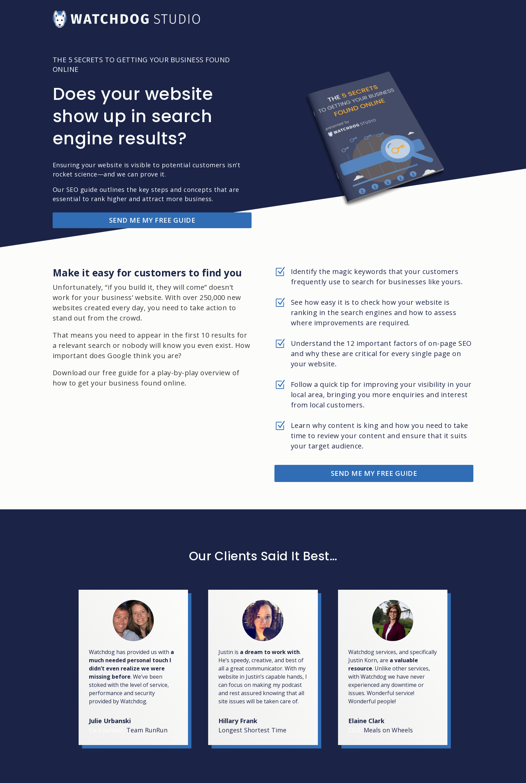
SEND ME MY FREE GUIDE (152, 220)
